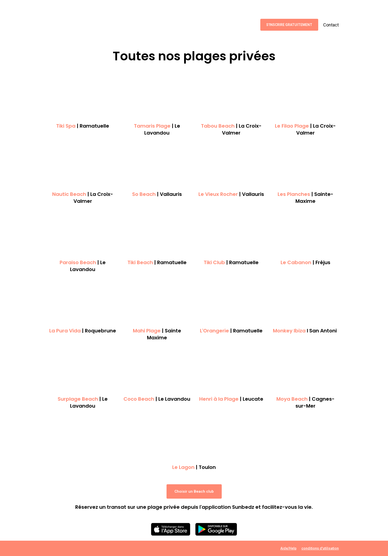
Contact (331, 24)
